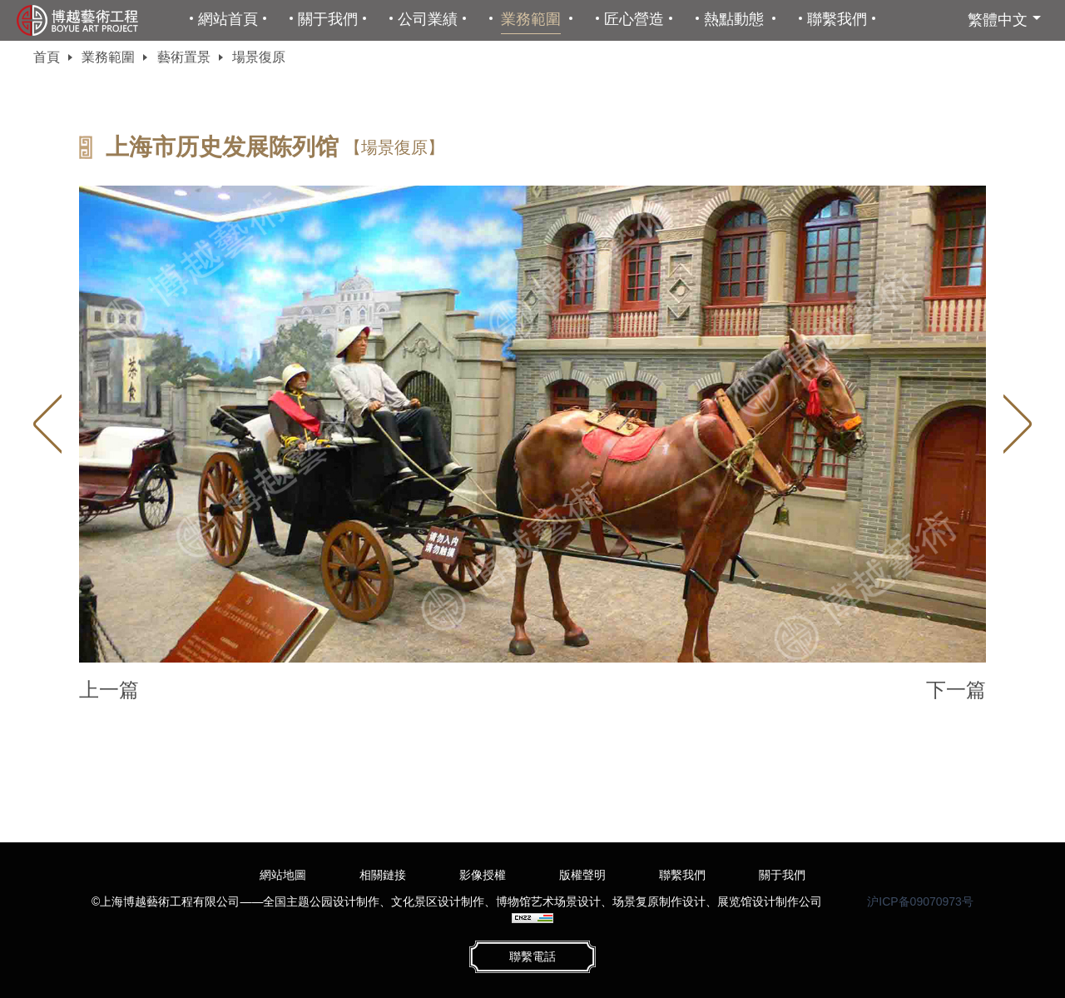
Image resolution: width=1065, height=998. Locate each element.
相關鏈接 (382, 874)
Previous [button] (47, 424)
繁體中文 (998, 20)
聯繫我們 (837, 19)
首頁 (46, 57)
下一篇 (956, 689)
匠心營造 (634, 19)
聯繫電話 (532, 956)
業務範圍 (531, 19)
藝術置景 (184, 57)
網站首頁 (228, 19)
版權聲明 (582, 874)
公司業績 (428, 19)
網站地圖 (283, 874)
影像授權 (482, 874)
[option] (532, 424)
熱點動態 (734, 19)
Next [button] (1017, 424)
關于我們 (328, 19)
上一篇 (109, 689)
